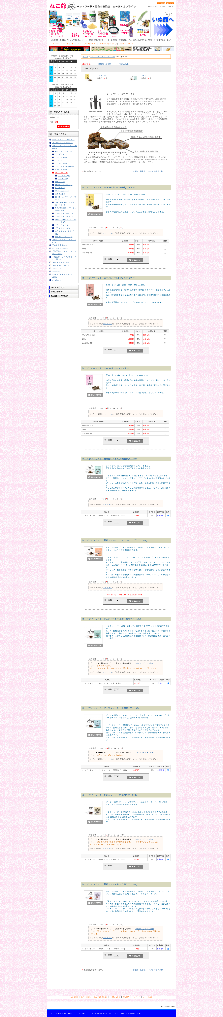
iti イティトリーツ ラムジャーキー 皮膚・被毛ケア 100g (112, 619)
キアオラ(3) (60, 188)
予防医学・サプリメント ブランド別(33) (64, 252)
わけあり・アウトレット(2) (63, 139)
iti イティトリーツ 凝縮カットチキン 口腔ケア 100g (109, 884)
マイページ (107, 233)
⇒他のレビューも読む (144, 663)
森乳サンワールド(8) (63, 237)
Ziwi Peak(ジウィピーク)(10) (65, 198)
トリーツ (144, 75)
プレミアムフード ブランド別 (102, 56)
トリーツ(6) (63, 178)
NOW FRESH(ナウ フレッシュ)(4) (66, 209)
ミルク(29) (56, 268)
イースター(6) (61, 169)
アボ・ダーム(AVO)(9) (64, 166)
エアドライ (101, 75)
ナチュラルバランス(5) (64, 216)
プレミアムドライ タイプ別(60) (64, 241)
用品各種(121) (58, 271)
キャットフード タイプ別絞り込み (84, 44)
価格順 (101, 64)
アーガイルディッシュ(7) (65, 154)
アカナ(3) (59, 160)
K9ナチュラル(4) (62, 191)
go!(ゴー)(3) (60, 194)
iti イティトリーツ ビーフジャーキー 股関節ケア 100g (111, 708)
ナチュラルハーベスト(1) (65, 213)
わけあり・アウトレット (128, 44)
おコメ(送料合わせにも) (108, 44)
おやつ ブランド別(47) (61, 262)
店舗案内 (126, 997)
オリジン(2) (60, 182)
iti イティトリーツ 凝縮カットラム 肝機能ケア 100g (109, 459)
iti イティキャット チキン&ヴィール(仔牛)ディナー (108, 187)
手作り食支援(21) (59, 245)
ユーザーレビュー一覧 (61, 44)
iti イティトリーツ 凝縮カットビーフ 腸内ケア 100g (109, 795)
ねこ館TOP (74, 997)
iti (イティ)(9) (61, 172)
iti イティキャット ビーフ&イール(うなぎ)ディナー (108, 278)
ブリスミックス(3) (63, 228)
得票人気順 (121, 64)
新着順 (108, 64)
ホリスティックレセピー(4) (65, 232)
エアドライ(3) (64, 175)
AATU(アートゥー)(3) (64, 151)
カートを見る (147, 997)
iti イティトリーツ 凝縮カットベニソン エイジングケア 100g (114, 540)
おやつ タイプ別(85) (60, 265)
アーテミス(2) (61, 157)
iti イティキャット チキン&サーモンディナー (105, 368)
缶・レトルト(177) (60, 248)
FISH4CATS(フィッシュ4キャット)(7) (65, 221)
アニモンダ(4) (61, 163)
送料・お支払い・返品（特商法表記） (94, 997)
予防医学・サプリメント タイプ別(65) (64, 258)
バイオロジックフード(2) (62, 143)
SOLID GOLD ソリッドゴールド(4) (65, 203)
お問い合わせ (115, 997)
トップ (85, 56)
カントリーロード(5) (63, 185)
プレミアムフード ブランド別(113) (64, 147)
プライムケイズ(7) (63, 225)
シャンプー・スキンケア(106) (62, 276)
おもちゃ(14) (57, 280)
